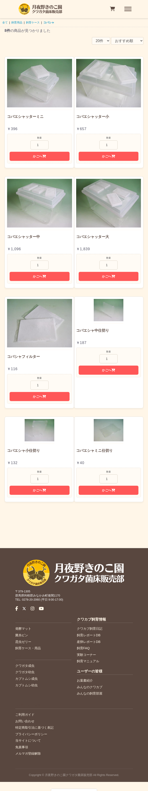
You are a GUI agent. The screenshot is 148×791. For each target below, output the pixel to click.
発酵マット (23, 628)
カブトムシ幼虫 (26, 685)
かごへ (39, 156)
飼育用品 (16, 22)
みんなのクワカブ (89, 687)
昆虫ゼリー (23, 642)
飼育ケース (33, 22)
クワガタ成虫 (24, 665)
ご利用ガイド (24, 714)
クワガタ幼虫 (24, 672)
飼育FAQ (83, 648)
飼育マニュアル (88, 661)
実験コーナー (86, 655)
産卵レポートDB (89, 642)
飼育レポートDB (89, 635)
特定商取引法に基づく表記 (34, 727)
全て (5, 22)
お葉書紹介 (85, 680)
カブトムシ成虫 (26, 678)
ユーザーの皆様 (89, 671)
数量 (39, 137)
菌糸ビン (21, 635)
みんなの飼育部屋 (89, 693)
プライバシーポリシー (31, 734)
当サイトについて (28, 740)
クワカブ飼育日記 (89, 628)
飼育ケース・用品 (28, 648)
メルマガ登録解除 (28, 753)
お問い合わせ (24, 721)
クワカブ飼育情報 (91, 619)
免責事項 (21, 747)
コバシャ (48, 22)
